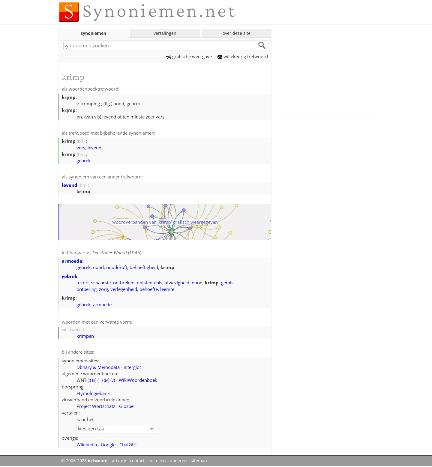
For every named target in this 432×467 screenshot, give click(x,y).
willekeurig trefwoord (243, 56)
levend (94, 148)
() (89, 380)
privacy (119, 460)
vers (80, 148)
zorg (103, 289)
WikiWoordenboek (138, 380)
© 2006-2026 (84, 460)
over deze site (236, 33)
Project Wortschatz (95, 406)
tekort (82, 283)
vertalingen (165, 33)
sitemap (199, 460)
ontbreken (123, 283)
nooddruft (116, 267)
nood (98, 267)
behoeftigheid (144, 267)
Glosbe (126, 406)
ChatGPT (128, 445)
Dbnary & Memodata (98, 367)
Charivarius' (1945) (104, 253)
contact (137, 460)
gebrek (83, 160)
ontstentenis (149, 283)
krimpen (85, 336)
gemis (227, 283)
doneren (178, 460)
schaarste (101, 283)
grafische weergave (189, 56)
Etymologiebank (93, 393)
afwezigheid (177, 283)
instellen (157, 460)
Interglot (132, 367)
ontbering (86, 289)
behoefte (149, 289)
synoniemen (93, 33)
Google (108, 445)
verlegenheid (123, 289)
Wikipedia (86, 445)
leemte (167, 289)
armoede (72, 261)
